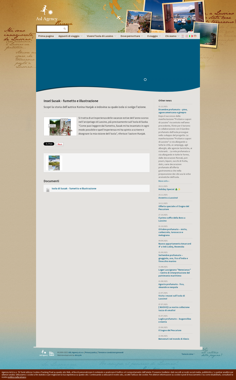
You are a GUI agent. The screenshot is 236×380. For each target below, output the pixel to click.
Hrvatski (182, 36)
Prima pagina (46, 36)
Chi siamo (171, 36)
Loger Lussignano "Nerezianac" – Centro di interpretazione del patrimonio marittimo (174, 272)
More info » (163, 180)
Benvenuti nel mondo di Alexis (173, 338)
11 (182, 80)
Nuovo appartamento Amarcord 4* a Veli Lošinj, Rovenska (174, 245)
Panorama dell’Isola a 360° (57, 65)
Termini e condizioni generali (110, 352)
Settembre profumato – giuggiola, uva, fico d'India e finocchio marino (173, 258)
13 (189, 80)
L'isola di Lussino (46, 13)
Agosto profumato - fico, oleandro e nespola (171, 286)
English (186, 36)
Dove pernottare (130, 36)
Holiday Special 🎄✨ (169, 189)
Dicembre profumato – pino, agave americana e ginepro (172, 111)
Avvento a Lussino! (168, 197)
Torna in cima (188, 354)
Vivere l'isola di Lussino (100, 36)
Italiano (191, 36)
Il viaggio (152, 36)
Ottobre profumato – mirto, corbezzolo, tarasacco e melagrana (172, 232)
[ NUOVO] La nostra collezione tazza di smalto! (173, 309)
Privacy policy (91, 352)
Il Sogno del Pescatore (169, 330)
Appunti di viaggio (69, 36)
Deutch (195, 36)
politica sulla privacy (17, 377)
